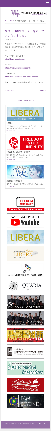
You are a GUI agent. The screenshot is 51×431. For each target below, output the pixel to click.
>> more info (10, 131)
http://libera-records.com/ (15, 59)
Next (43, 91)
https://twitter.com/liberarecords (18, 68)
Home (6, 21)
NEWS (12, 21)
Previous (9, 91)
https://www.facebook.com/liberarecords (21, 77)
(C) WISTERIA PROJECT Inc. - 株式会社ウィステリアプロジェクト (24, 423)
